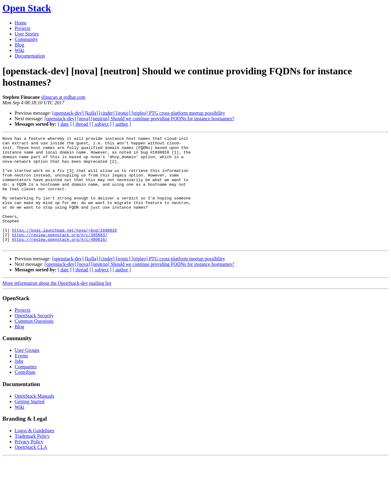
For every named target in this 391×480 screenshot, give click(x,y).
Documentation (30, 55)
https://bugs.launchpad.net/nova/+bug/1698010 (64, 249)
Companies (26, 388)
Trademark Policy (32, 458)
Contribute (25, 394)
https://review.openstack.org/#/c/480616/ (59, 260)
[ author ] (122, 124)
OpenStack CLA (31, 469)
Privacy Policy (29, 463)
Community (26, 39)
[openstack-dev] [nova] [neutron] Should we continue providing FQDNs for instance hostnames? (139, 118)
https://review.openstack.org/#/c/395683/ (59, 255)
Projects (23, 28)
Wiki (19, 50)
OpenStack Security (34, 337)
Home (21, 22)
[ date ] (64, 124)
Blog (19, 44)
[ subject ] (101, 124)
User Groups (27, 372)
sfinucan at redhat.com (63, 97)
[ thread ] (82, 124)
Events (21, 377)
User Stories (27, 33)
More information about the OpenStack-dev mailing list (56, 305)
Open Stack (26, 7)
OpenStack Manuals (34, 418)
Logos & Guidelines (34, 452)
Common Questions (34, 343)
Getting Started (29, 423)
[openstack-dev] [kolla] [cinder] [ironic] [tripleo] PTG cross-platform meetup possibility (138, 113)
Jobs (19, 383)
